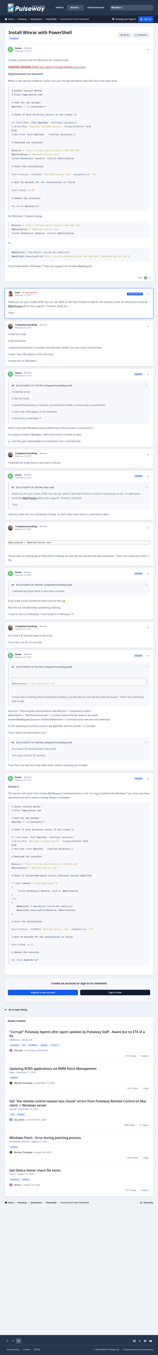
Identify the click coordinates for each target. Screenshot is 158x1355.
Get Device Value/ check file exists (35, 1170)
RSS (37, 1349)
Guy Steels (19, 1119)
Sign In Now (115, 992)
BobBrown (14, 1039)
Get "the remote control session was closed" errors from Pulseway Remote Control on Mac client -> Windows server (77, 1103)
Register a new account (43, 992)
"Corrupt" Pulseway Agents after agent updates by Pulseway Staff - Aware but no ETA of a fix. (77, 1034)
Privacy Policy (13, 1349)
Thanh (12, 1174)
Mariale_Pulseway (23, 1082)
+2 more (55, 1045)
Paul (140, 277)
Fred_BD (18, 1050)
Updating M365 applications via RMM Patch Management (53, 1068)
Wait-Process (15, 306)
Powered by (138, 1349)
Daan (12, 1072)
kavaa (18, 48)
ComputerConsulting (26, 324)
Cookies (26, 1349)
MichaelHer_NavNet (19, 1141)
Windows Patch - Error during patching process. (45, 1138)
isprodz (13, 1108)
